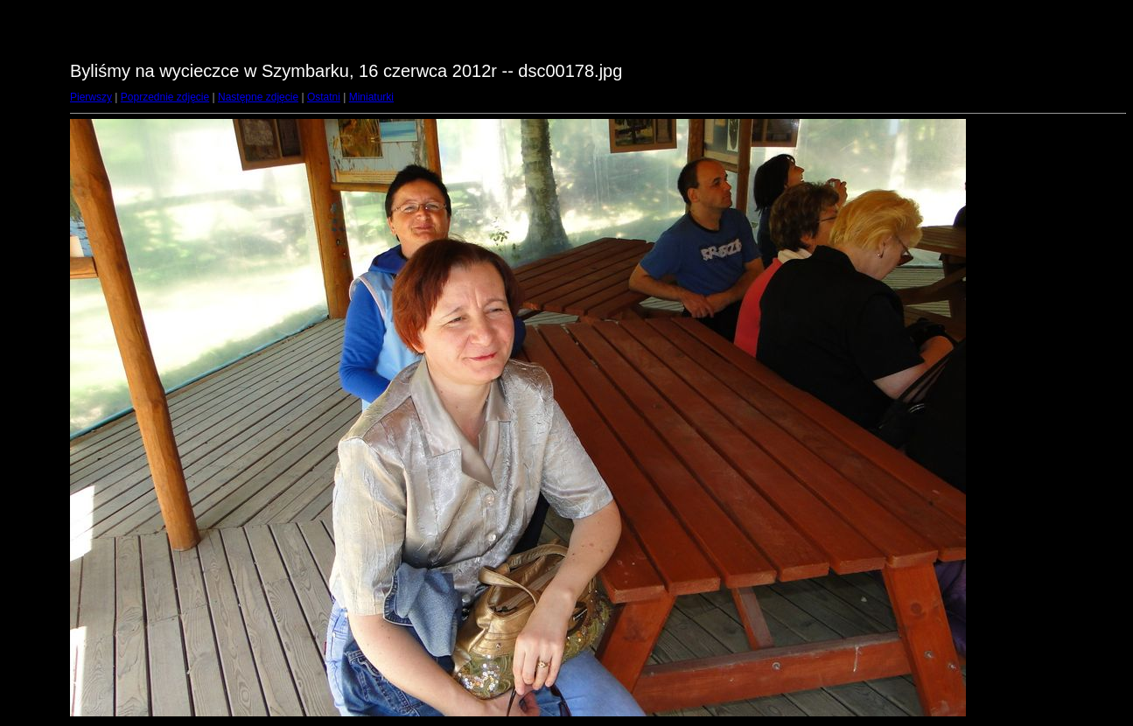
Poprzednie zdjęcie (165, 97)
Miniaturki (371, 97)
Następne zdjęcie (258, 97)
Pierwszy (91, 97)
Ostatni (323, 97)
